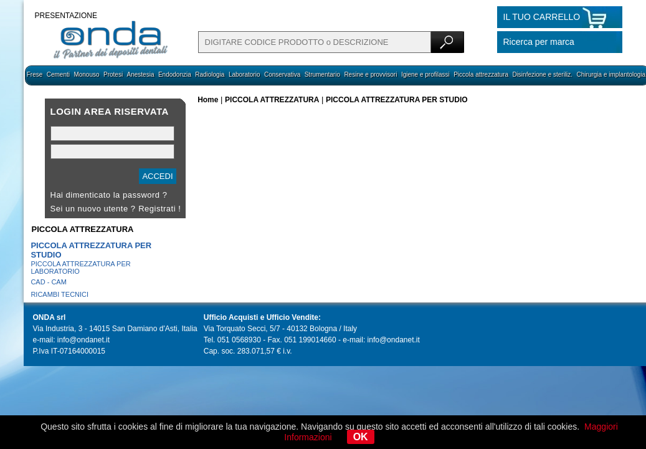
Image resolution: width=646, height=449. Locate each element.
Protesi (113, 74)
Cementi (58, 74)
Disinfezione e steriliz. (542, 74)
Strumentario (322, 74)
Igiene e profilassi (425, 74)
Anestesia (140, 74)
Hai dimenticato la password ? (109, 195)
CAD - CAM (48, 282)
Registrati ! (159, 208)
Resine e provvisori (370, 74)
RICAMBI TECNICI (59, 294)
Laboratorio (244, 74)
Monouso (86, 74)
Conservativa (282, 74)
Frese (35, 74)
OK (360, 437)
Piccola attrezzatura (481, 74)
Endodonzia (174, 74)
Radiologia (209, 74)
